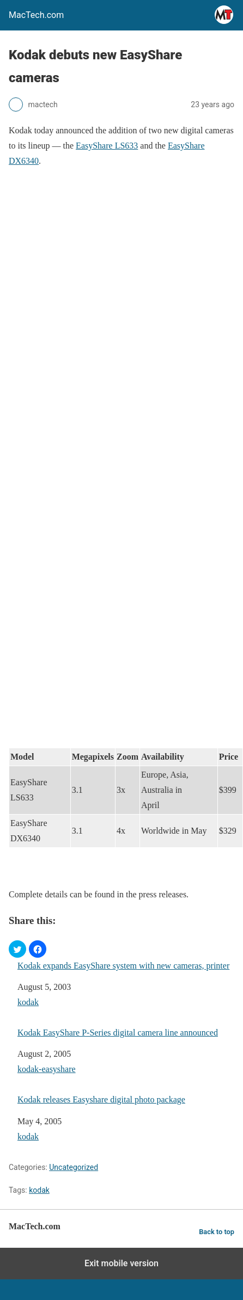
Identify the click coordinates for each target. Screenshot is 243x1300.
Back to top (216, 1232)
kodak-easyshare (46, 1069)
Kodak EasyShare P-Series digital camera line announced (117, 1032)
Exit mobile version (121, 1263)
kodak (28, 1002)
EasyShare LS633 (107, 145)
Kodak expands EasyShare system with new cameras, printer (123, 965)
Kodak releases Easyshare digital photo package (101, 1099)
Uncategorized (73, 1167)
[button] (17, 949)
